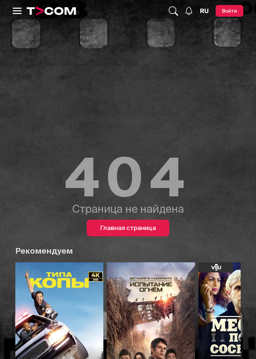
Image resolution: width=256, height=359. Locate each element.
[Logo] (51, 11)
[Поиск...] (173, 11)
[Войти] (229, 11)
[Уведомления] (189, 11)
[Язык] (204, 11)
